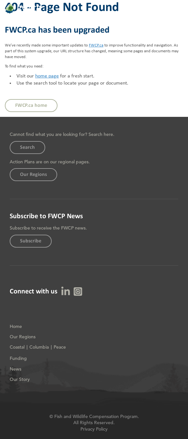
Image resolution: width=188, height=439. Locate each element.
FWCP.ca (96, 45)
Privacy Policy (94, 429)
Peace (60, 347)
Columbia (39, 347)
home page (47, 76)
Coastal (17, 347)
